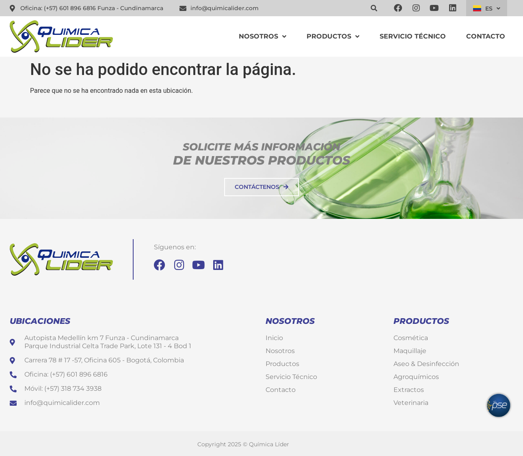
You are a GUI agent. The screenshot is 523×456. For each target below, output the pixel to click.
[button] (374, 8)
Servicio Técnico (413, 36)
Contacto (485, 36)
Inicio (274, 338)
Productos (333, 36)
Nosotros (262, 36)
